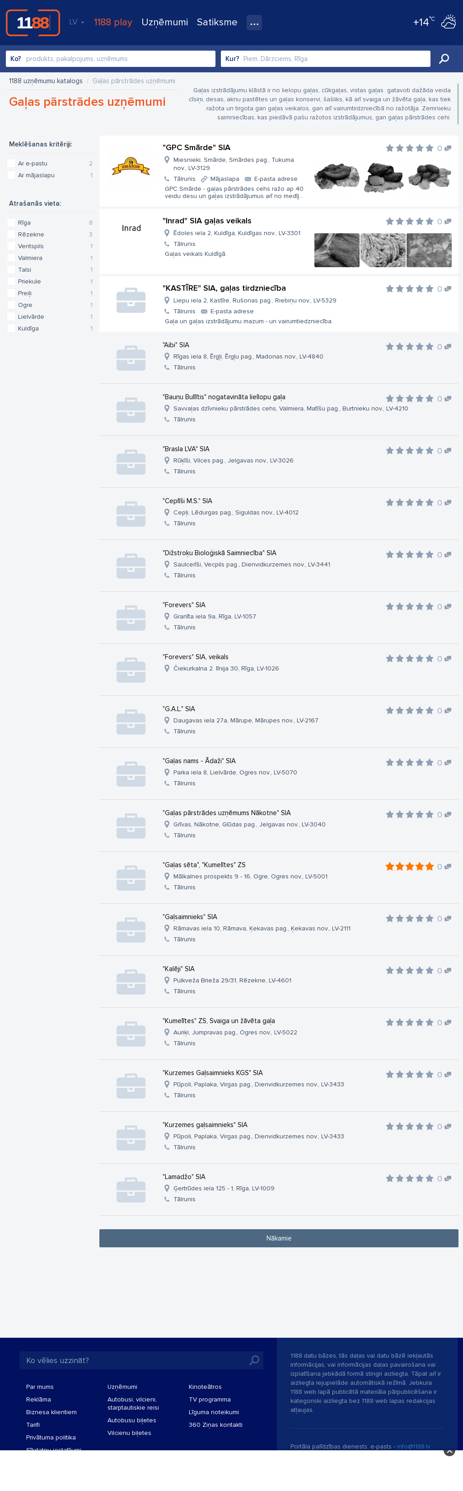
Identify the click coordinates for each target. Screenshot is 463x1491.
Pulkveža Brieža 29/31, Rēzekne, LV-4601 (232, 980)
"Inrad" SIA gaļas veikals (207, 221)
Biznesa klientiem (51, 1412)
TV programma (210, 1399)
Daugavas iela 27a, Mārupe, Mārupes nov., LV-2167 (245, 720)
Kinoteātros (205, 1387)
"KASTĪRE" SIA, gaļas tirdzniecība (224, 288)
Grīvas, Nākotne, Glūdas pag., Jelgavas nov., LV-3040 (249, 824)
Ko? (15, 59)
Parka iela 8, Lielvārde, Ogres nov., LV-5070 (235, 772)
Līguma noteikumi (214, 1412)
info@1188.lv (413, 1446)
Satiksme (217, 22)
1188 (33, 22)
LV (76, 22)
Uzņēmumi (164, 22)
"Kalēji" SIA (179, 969)
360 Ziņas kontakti (216, 1425)
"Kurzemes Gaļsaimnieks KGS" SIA (213, 1073)
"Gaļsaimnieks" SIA (190, 917)
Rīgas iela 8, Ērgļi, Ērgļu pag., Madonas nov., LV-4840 (248, 356)
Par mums (40, 1387)
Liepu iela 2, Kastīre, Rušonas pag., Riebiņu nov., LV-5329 (255, 300)
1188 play (113, 22)
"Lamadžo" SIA (184, 1177)
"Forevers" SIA (184, 605)
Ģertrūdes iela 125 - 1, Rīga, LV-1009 (224, 1188)
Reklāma (38, 1399)
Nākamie (279, 1238)
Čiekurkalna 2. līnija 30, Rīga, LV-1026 (226, 668)
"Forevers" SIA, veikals (196, 657)
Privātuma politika (51, 1437)
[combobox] (110, 59)
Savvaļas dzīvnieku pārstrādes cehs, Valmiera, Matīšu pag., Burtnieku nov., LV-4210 (290, 408)
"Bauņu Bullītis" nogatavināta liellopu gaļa (224, 397)
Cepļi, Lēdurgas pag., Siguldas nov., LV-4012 (236, 512)
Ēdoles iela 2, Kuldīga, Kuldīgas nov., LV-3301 (236, 233)
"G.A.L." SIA (179, 709)
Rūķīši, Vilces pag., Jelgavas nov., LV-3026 (233, 460)
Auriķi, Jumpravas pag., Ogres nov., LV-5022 (235, 1032)
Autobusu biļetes (132, 1420)
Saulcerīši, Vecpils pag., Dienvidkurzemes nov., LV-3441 (251, 564)
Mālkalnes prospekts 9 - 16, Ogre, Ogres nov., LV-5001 (250, 876)
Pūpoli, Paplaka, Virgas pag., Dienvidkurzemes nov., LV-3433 (258, 1084)
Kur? (232, 59)
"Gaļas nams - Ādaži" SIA (199, 761)
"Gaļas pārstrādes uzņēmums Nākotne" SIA (227, 813)
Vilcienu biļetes (129, 1433)
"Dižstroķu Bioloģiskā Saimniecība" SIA (219, 553)
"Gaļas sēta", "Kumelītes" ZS (204, 865)
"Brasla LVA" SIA (186, 449)
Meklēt (444, 58)
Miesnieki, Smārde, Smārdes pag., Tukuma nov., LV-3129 (233, 164)
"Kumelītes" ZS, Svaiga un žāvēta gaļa (219, 1021)
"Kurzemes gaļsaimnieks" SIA (205, 1125)
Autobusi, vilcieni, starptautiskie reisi (133, 1403)
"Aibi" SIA (176, 345)
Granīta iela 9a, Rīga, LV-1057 (214, 616)
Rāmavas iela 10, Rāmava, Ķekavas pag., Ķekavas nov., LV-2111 (262, 928)
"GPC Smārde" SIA (196, 147)
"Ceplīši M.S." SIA (187, 501)
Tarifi (33, 1425)
